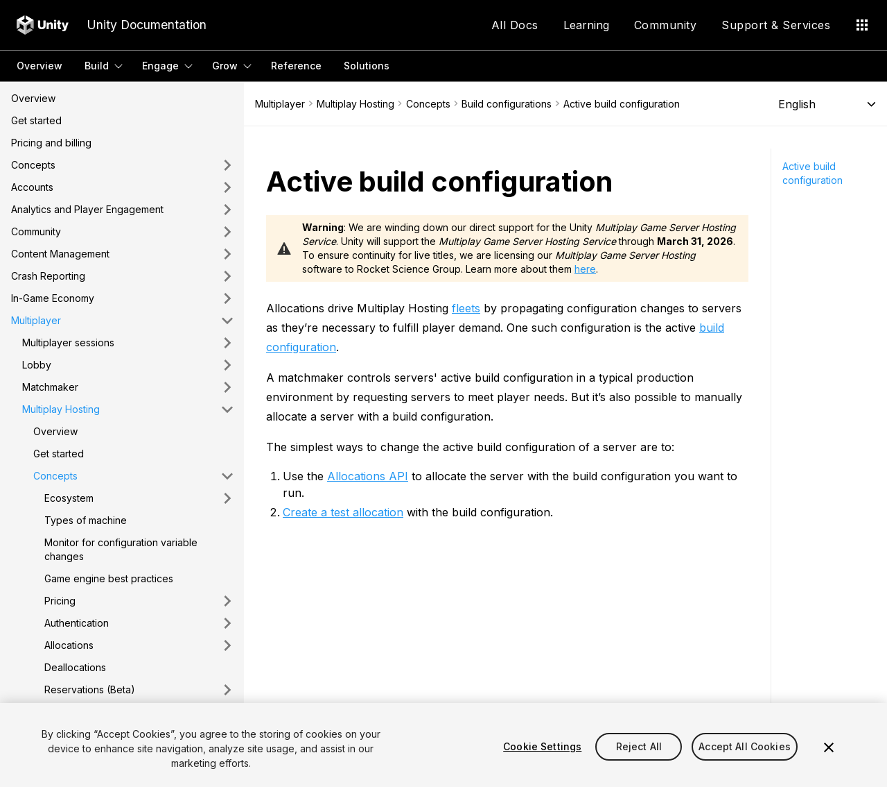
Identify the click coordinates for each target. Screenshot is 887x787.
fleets (466, 308)
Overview (39, 65)
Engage (160, 65)
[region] (443, 745)
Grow (225, 65)
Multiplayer (280, 104)
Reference (296, 65)
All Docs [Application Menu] (514, 25)
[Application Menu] (862, 25)
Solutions (366, 65)
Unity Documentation (147, 24)
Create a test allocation (343, 512)
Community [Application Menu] (665, 25)
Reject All (639, 746)
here (585, 269)
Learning (586, 25)
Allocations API (367, 476)
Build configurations (507, 104)
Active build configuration (812, 173)
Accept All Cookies (745, 746)
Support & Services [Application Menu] (775, 25)
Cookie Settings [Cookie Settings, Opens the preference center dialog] (542, 746)
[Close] (828, 747)
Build (97, 65)
